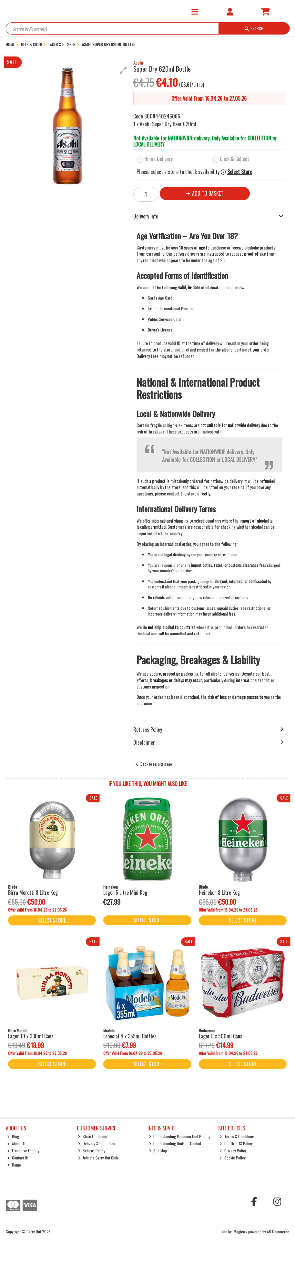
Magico (239, 1231)
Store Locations (92, 1136)
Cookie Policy (232, 1157)
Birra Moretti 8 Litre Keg (33, 892)
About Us (16, 1143)
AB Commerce (278, 1231)
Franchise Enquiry (23, 1150)
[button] (123, 70)
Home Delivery (158, 159)
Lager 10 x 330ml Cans (31, 1036)
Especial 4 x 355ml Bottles (130, 1036)
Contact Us (18, 1157)
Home (14, 1165)
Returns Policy (91, 1150)
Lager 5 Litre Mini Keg (125, 892)
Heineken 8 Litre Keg (219, 892)
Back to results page (156, 764)
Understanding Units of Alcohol (175, 1143)
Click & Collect (234, 159)
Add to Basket (204, 193)
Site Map (158, 1150)
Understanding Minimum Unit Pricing (180, 1136)
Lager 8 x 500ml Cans (220, 1036)
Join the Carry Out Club (98, 1157)
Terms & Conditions (237, 1136)
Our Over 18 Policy (236, 1143)
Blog (13, 1136)
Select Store (239, 172)
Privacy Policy (233, 1150)
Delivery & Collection (96, 1143)
